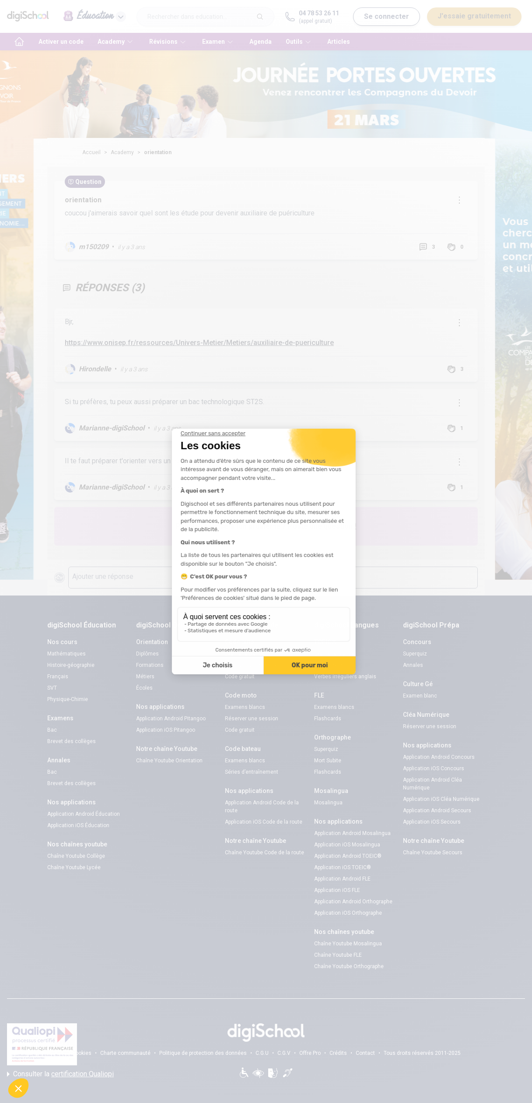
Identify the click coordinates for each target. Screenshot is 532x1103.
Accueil (91, 152)
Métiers (145, 676)
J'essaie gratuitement (474, 16)
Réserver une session (251, 665)
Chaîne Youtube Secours (432, 852)
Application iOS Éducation (78, 825)
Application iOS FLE (337, 890)
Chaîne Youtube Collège (76, 856)
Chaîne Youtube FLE (338, 955)
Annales (413, 665)
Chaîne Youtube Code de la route (264, 852)
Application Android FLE (342, 879)
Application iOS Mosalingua (347, 845)
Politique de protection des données (203, 1053)
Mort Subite (327, 761)
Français (57, 676)
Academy (122, 152)
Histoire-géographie (70, 665)
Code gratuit (240, 676)
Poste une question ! (322, 526)
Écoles (144, 688)
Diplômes (147, 654)
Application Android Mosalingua (352, 833)
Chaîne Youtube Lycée (74, 867)
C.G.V (283, 1053)
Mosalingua (328, 803)
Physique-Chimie (67, 699)
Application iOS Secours (432, 822)
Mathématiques (66, 654)
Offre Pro (310, 1053)
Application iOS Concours (433, 768)
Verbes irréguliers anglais (345, 676)
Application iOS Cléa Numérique (441, 799)
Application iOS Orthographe (348, 913)
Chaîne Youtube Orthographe (349, 966)
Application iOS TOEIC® (342, 867)
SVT (52, 688)
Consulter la (60, 1074)
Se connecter (386, 16)
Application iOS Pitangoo (165, 730)
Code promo (328, 665)
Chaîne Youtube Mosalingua (348, 944)
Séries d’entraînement (251, 772)
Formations (150, 665)
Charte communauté (125, 1053)
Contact (365, 1053)
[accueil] (19, 41)
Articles (338, 41)
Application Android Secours (437, 810)
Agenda (260, 41)
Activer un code (61, 41)
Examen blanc (420, 696)
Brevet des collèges (71, 741)
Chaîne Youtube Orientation (169, 761)
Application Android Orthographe (353, 902)
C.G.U (262, 1053)
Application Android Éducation (83, 814)
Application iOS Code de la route (263, 822)
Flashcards (327, 718)
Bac (52, 730)
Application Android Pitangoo (171, 718)
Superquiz (326, 749)
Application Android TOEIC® (348, 856)
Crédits (338, 1053)
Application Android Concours (439, 757)
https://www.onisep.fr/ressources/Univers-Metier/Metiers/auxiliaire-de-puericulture (199, 342)
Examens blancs (245, 654)
